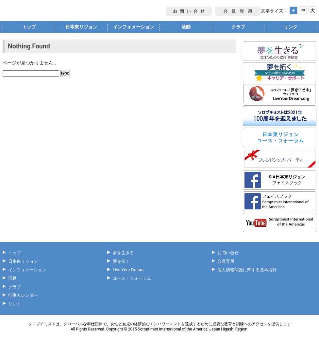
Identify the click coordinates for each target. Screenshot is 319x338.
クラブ (238, 26)
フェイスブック (287, 179)
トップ (29, 26)
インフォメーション (133, 26)
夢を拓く (121, 261)
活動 (186, 26)
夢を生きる (123, 252)
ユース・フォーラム (132, 278)
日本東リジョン (81, 26)
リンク (290, 26)
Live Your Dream (128, 269)
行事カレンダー (23, 295)
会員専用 (225, 261)
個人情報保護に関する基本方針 (247, 269)
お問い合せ (228, 252)
